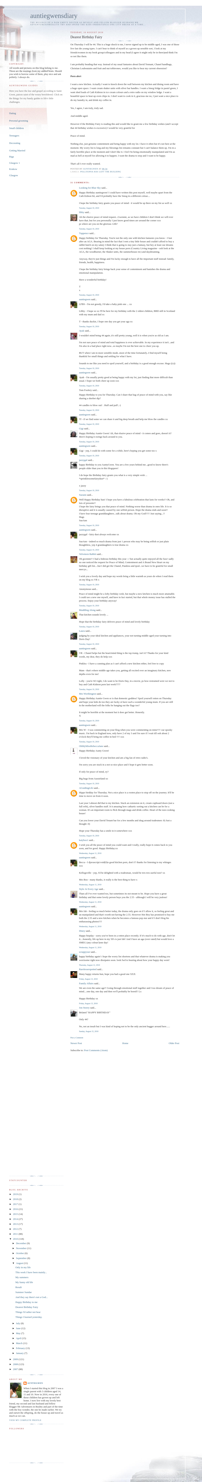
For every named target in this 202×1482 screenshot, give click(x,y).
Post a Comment (76, 1038)
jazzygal (83, 460)
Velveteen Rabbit (87, 554)
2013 (16, 1224)
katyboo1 (83, 840)
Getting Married (17, 150)
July (18, 1323)
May (18, 1333)
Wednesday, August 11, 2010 (90, 853)
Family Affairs (86, 983)
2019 (16, 1194)
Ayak (81, 330)
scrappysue (84, 951)
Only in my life (23, 1267)
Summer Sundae (23, 1292)
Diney (82, 930)
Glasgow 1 (14, 162)
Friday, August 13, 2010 (88, 979)
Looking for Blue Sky (90, 187)
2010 (16, 1238)
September (21, 1258)
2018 (16, 1199)
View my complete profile (25, 1420)
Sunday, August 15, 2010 (88, 1031)
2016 (16, 1209)
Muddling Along (87, 610)
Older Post (174, 1043)
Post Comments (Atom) (96, 1050)
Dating (12, 113)
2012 (16, 1228)
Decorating (14, 143)
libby (81, 212)
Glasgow (13, 175)
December (21, 1243)
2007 (16, 1369)
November (21, 1248)
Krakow (13, 169)
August (20, 1263)
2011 (16, 1233)
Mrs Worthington (87, 693)
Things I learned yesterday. (28, 1317)
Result (18, 1287)
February (21, 1348)
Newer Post (76, 1043)
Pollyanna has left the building (100, 172)
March (19, 1343)
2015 (16, 1214)
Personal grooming (18, 120)
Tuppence (84, 233)
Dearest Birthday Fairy (26, 1307)
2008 (16, 1364)
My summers (21, 1277)
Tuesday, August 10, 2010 (89, 208)
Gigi (81, 428)
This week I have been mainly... (31, 1272)
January (20, 1353)
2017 (16, 1204)
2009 (16, 1359)
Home (125, 1043)
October (20, 1253)
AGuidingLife (86, 787)
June (18, 1328)
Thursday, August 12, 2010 (89, 965)
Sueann (82, 494)
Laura (82, 630)
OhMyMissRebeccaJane (91, 746)
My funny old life (24, 1282)
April (19, 1338)
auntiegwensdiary (53, 15)
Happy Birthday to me (26, 1302)
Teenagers (14, 135)
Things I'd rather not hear (28, 1312)
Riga (11, 156)
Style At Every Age (88, 889)
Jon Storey (84, 1007)
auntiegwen (84, 299)
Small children (16, 128)
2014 (16, 1219)
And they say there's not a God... (31, 1297)
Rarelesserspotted (88, 969)
